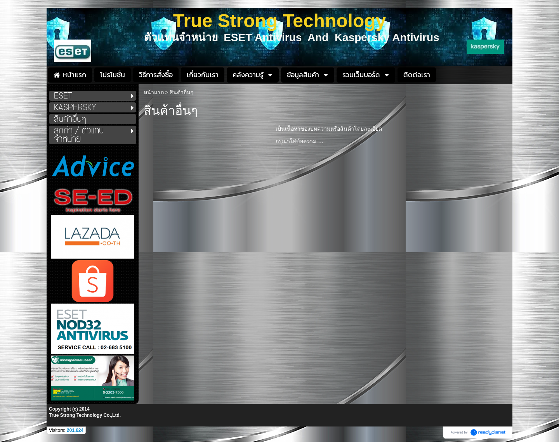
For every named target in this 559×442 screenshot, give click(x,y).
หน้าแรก (154, 92)
